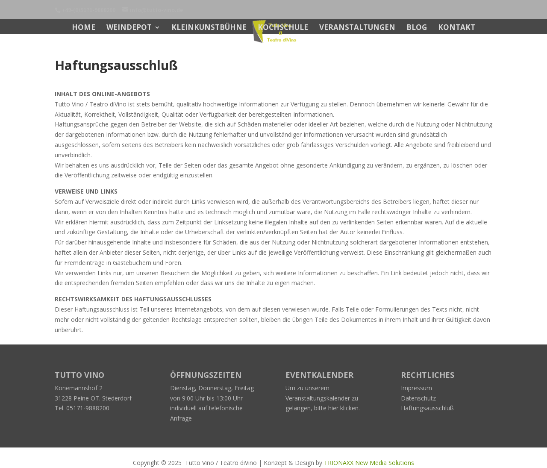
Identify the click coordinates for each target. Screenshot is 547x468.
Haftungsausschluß (427, 408)
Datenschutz (418, 398)
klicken (349, 408)
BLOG (416, 28)
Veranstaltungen (357, 28)
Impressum (416, 388)
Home (83, 28)
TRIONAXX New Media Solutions (369, 463)
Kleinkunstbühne (209, 28)
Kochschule (283, 28)
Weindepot (129, 28)
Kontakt (456, 28)
